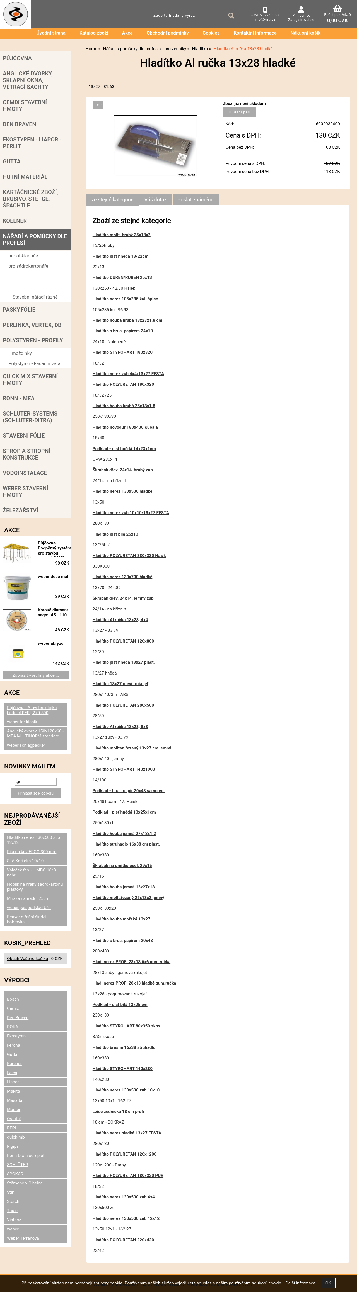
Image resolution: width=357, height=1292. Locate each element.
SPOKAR (15, 1173)
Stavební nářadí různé (35, 297)
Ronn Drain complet (25, 1155)
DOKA (12, 1026)
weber (13, 1229)
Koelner (15, 221)
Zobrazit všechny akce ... (35, 675)
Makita (13, 1091)
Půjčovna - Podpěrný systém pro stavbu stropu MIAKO (54, 549)
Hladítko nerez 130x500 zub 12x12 (33, 840)
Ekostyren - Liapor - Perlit (32, 143)
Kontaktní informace (255, 33)
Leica (12, 1072)
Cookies (211, 33)
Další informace (300, 1283)
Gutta (12, 161)
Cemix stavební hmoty (25, 105)
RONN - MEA (19, 398)
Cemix (13, 1008)
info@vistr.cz (265, 19)
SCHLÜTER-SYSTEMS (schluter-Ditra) (30, 417)
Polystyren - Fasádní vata (34, 363)
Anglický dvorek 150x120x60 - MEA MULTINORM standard (35, 734)
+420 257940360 (265, 15)
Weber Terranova (23, 1238)
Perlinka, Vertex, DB (32, 325)
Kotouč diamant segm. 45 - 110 (53, 612)
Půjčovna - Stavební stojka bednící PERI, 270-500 (32, 710)
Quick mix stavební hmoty (30, 379)
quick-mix (16, 1137)
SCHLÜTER (17, 1164)
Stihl (11, 1192)
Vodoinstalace (25, 473)
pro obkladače (23, 255)
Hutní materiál (25, 177)
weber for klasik (22, 721)
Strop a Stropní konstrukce (26, 454)
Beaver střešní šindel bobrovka (26, 919)
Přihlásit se (301, 15)
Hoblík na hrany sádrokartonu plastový (35, 887)
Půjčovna (17, 58)
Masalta (14, 1100)
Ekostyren (16, 1036)
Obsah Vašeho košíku (27, 958)
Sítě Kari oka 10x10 (25, 860)
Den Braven (19, 124)
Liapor (13, 1082)
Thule (12, 1210)
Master (13, 1109)
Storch (13, 1201)
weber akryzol (51, 643)
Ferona (13, 1045)
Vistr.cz (14, 1219)
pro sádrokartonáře (28, 266)
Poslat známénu (196, 199)
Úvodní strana (51, 33)
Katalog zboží (93, 33)
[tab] (112, 200)
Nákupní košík (306, 33)
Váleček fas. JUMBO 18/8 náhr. (31, 873)
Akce (127, 33)
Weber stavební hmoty (25, 491)
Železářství (20, 510)
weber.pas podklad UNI (29, 907)
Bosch (13, 999)
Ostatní (14, 1118)
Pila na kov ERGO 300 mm (31, 851)
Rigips (13, 1146)
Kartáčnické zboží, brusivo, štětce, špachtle (30, 199)
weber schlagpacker (26, 745)
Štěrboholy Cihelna (25, 1183)
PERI (11, 1127)
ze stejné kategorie (112, 199)
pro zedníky (20, 276)
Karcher (14, 1063)
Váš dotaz (155, 199)
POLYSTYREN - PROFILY (33, 340)
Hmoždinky (20, 353)
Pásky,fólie (19, 309)
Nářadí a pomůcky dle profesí (35, 239)
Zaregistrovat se (301, 20)
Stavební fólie (24, 435)
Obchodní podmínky (168, 33)
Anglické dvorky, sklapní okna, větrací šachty (28, 80)
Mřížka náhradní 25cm (28, 898)
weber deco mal (53, 576)
